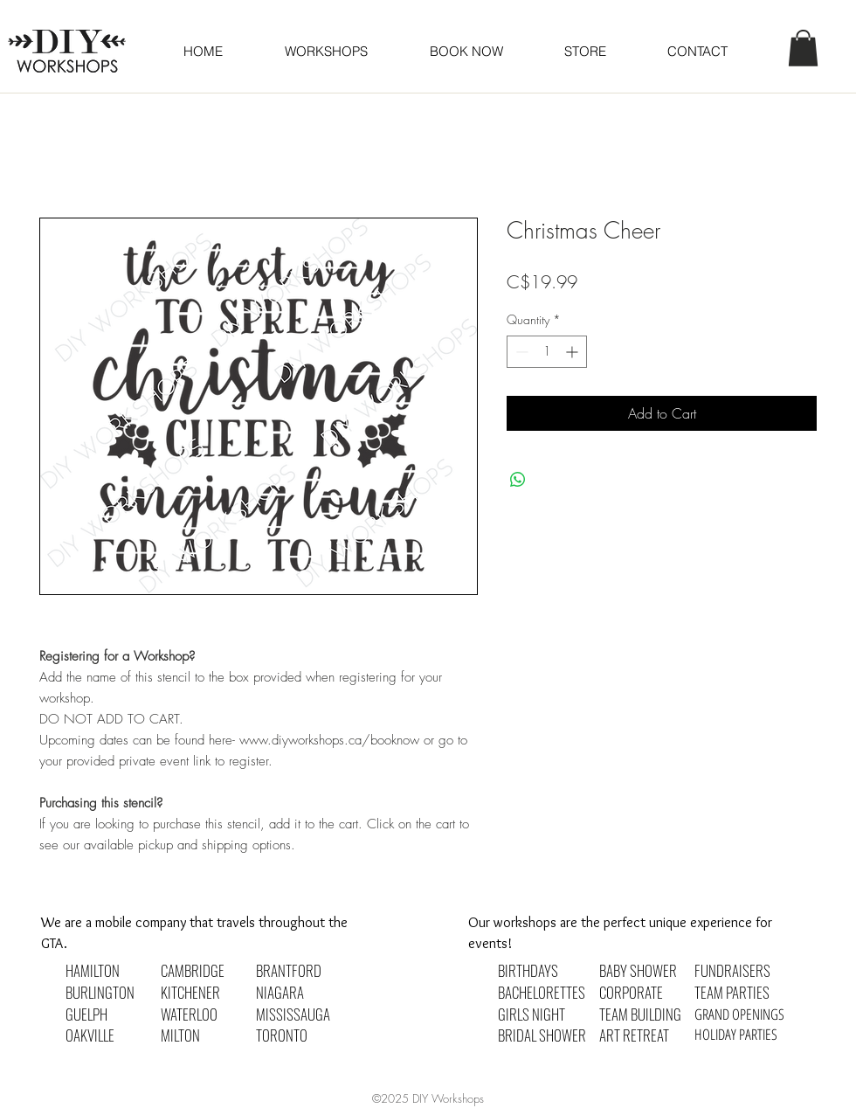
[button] (465, 51)
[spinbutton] (547, 351)
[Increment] (573, 351)
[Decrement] (520, 351)
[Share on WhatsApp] (517, 479)
